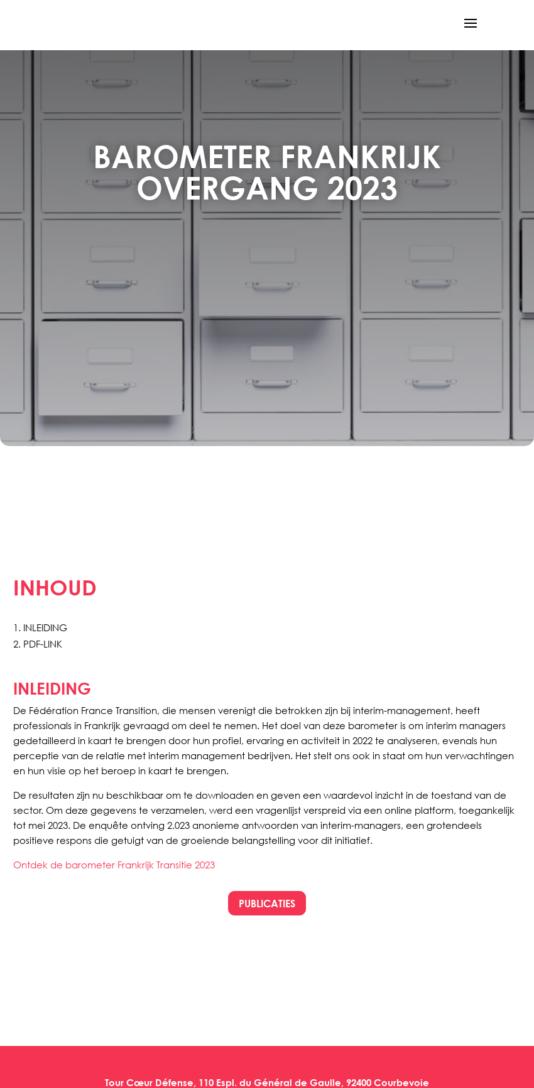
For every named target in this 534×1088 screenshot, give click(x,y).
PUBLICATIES (267, 903)
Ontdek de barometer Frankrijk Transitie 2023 (114, 864)
